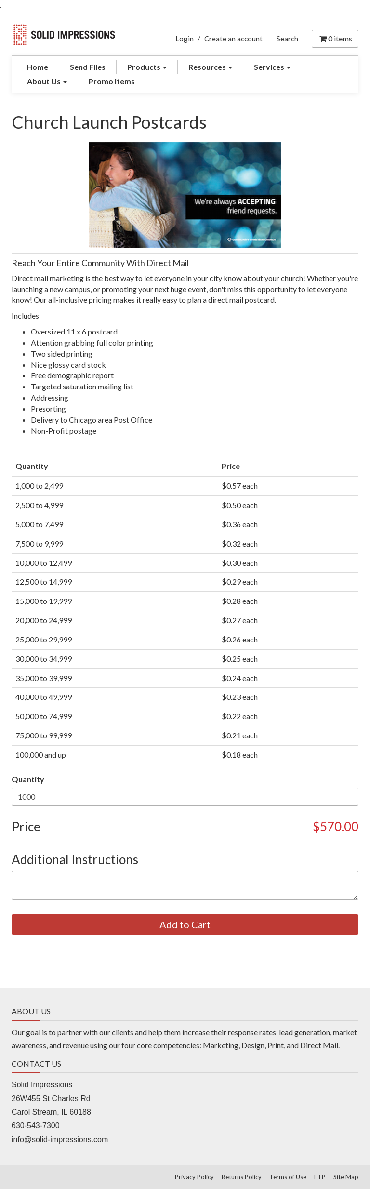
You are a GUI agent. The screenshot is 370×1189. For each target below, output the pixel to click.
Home (37, 66)
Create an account (233, 38)
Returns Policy (242, 1177)
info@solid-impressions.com (60, 1140)
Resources (210, 66)
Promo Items (112, 81)
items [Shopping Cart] (335, 38)
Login (184, 38)
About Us (47, 81)
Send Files (88, 66)
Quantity (28, 779)
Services (272, 66)
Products (147, 66)
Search (287, 38)
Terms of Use (287, 1177)
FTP (320, 1177)
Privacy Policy (194, 1177)
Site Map (345, 1177)
